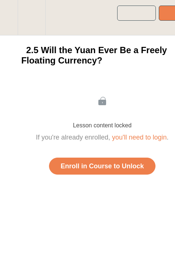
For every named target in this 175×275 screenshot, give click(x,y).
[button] (9, 17)
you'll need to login (139, 137)
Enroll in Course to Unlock (102, 166)
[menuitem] (31, 17)
